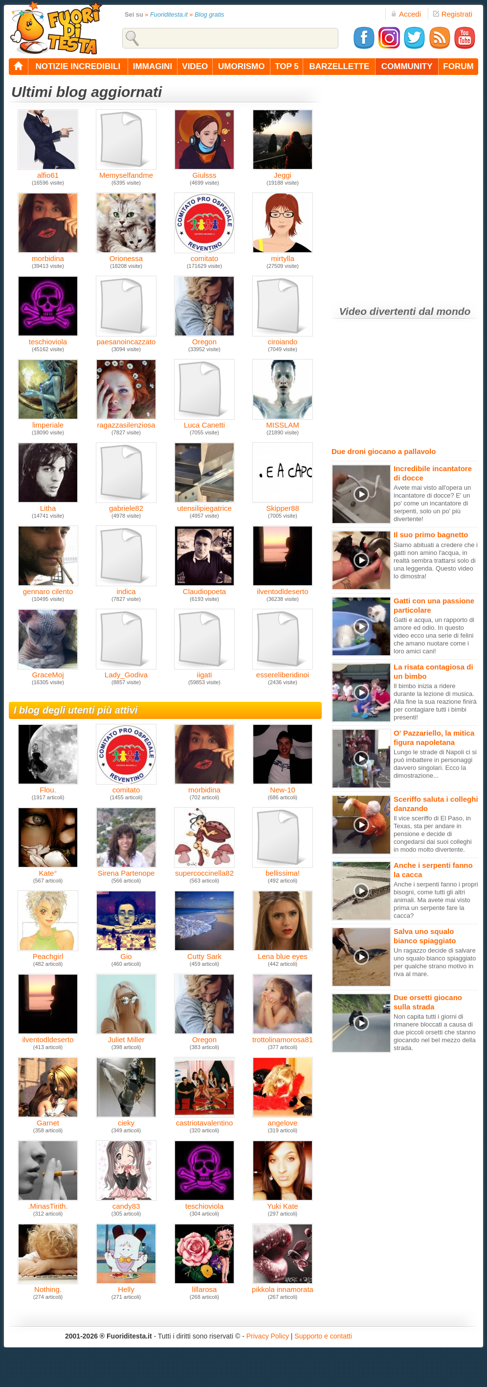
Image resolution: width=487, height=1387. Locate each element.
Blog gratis (209, 14)
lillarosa (204, 1285)
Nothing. (48, 1285)
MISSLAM (282, 421)
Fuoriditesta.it (169, 14)
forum (458, 66)
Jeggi (282, 171)
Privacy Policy (267, 1336)
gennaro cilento (48, 588)
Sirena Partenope (126, 869)
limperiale (48, 421)
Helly (126, 1285)
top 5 (287, 66)
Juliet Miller (126, 1036)
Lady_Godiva (126, 671)
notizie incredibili (77, 66)
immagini (152, 66)
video (195, 66)
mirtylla (282, 255)
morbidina (204, 786)
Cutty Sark (204, 952)
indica (126, 588)
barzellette (340, 66)
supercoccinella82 (204, 869)
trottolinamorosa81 (282, 1036)
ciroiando (282, 338)
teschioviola (48, 338)
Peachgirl (48, 952)
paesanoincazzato (126, 338)
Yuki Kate (282, 1202)
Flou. (48, 786)
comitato (126, 786)
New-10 (282, 786)
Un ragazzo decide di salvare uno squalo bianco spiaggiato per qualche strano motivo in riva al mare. (435, 962)
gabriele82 (126, 504)
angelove (282, 1119)
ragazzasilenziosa (126, 421)
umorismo (241, 66)
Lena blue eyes (282, 952)
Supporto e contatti (323, 1336)
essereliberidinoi (282, 671)
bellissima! (282, 869)
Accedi (406, 14)
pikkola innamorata (282, 1285)
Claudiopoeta (204, 588)
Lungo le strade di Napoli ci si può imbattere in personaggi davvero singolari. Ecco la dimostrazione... (435, 763)
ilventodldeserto (282, 588)
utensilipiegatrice (204, 504)
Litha (48, 504)
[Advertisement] (103, 188)
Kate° (48, 869)
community (407, 66)
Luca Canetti (204, 421)
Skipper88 (282, 504)
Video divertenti (377, 311)
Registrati (452, 14)
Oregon (204, 338)
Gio (126, 952)
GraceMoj (48, 671)
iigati (204, 671)
